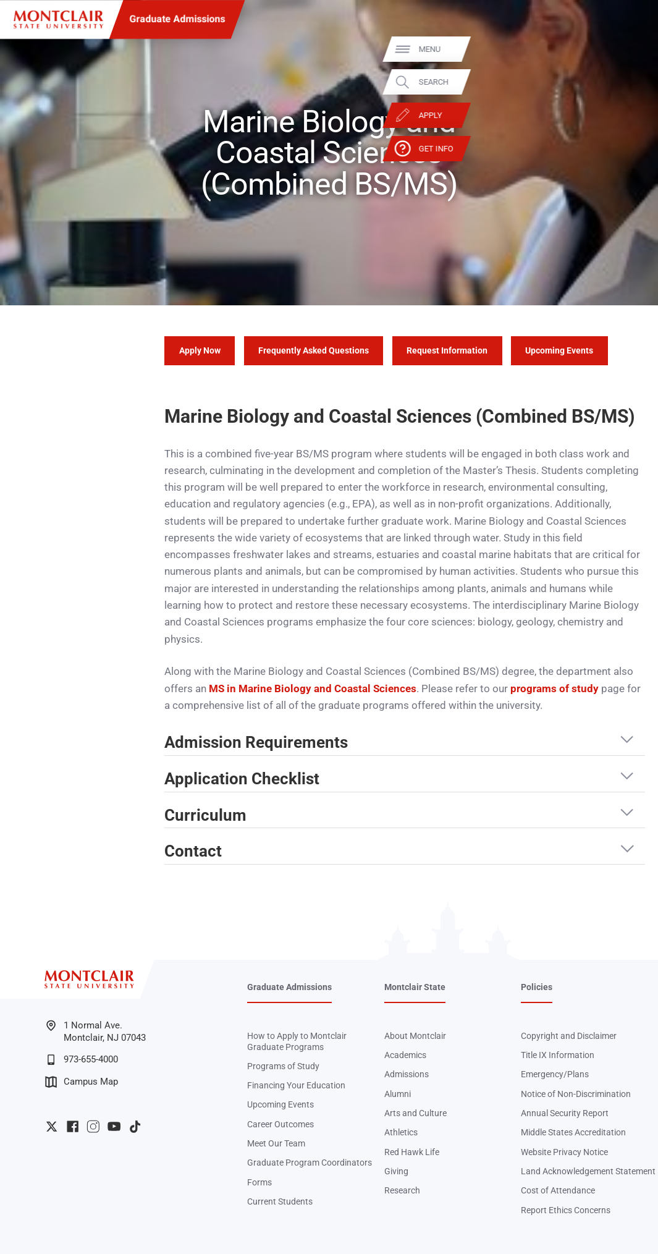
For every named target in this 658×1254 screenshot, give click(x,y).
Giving (396, 1171)
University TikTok (135, 1126)
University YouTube (114, 1126)
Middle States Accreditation (573, 1132)
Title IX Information (557, 1055)
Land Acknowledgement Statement (588, 1171)
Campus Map (82, 1082)
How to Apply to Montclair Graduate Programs (297, 1041)
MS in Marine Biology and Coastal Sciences (312, 688)
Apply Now (200, 350)
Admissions (406, 1074)
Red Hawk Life (411, 1152)
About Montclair (415, 1036)
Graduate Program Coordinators (309, 1162)
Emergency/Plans (555, 1074)
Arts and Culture (415, 1113)
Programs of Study (283, 1066)
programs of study (554, 688)
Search (631, 82)
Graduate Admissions (177, 19)
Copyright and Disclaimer (569, 1036)
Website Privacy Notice (564, 1152)
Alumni (397, 1094)
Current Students (280, 1201)
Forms (259, 1182)
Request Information (447, 350)
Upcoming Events (559, 350)
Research (402, 1190)
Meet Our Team (276, 1143)
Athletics (401, 1132)
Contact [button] (193, 851)
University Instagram (92, 1126)
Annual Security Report (565, 1113)
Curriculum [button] (205, 815)
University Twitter (51, 1126)
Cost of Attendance (558, 1190)
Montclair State (414, 987)
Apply (627, 115)
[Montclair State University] (58, 19)
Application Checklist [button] (241, 779)
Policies (536, 987)
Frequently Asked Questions (313, 350)
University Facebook (72, 1126)
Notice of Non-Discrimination (576, 1094)
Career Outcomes (280, 1124)
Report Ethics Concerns (565, 1210)
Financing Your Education (296, 1085)
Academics (405, 1055)
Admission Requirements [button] (256, 742)
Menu (627, 49)
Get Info (633, 148)
